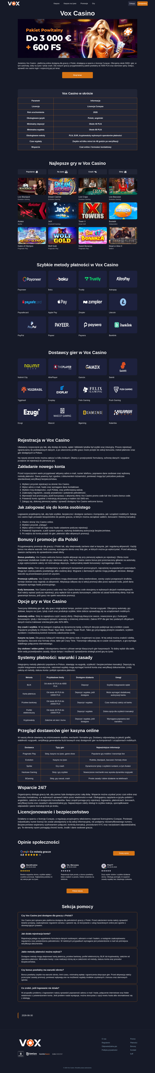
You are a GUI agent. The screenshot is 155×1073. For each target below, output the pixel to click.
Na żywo (62, 172)
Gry (93, 3)
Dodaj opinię (124, 853)
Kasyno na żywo (70, 3)
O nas (104, 1039)
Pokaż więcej (77, 891)
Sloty (123, 172)
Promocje (84, 3)
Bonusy (133, 1046)
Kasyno (56, 3)
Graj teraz (77, 75)
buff (131, 1054)
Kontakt (133, 1050)
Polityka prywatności (109, 1050)
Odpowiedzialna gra (109, 1046)
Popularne (32, 172)
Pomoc (133, 1039)
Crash (92, 172)
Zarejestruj (142, 3)
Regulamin (106, 1043)
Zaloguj (132, 3)
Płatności (133, 1043)
